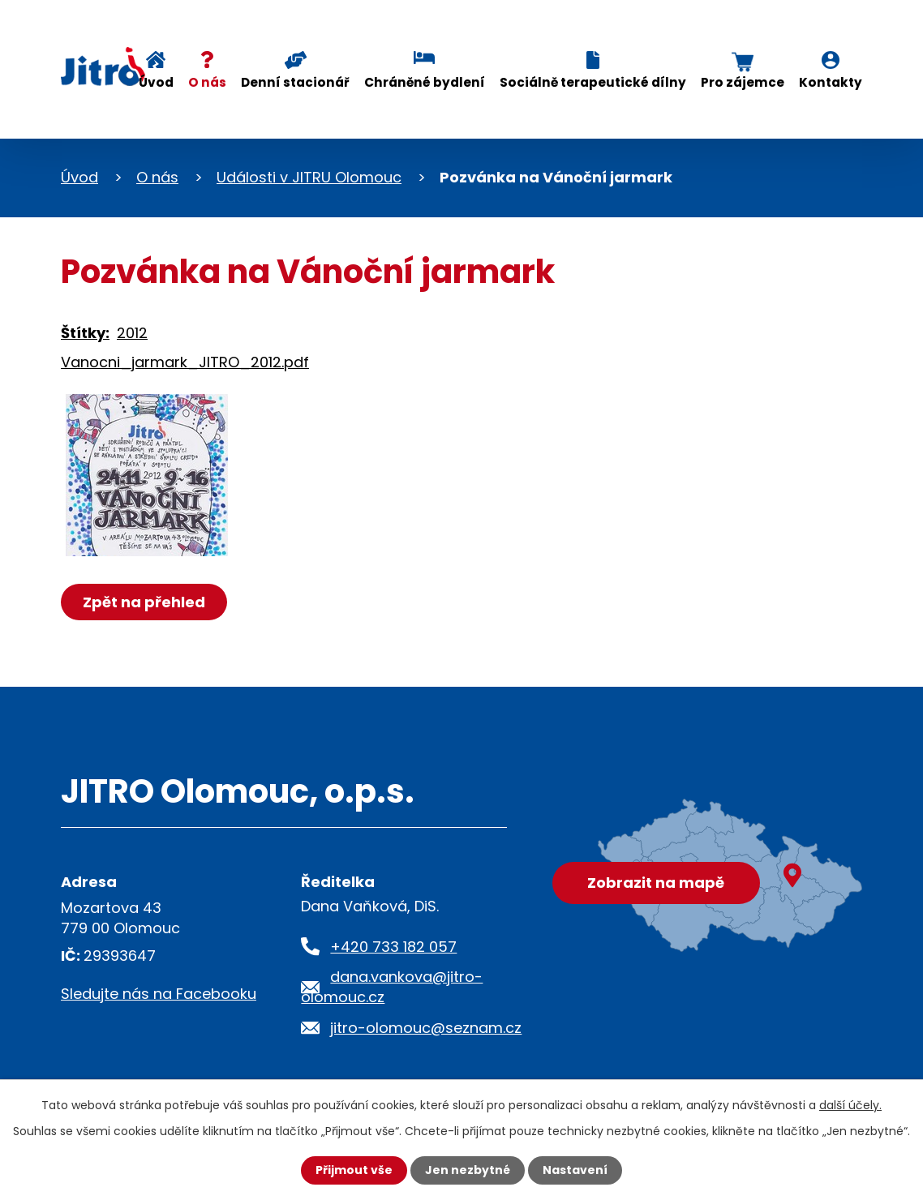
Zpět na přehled (144, 602)
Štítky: (85, 333)
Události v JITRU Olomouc (309, 177)
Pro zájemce (742, 82)
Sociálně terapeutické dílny (593, 82)
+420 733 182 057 (393, 946)
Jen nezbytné (467, 1170)
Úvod (156, 82)
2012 (132, 333)
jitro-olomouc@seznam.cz (426, 1028)
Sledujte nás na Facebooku (158, 994)
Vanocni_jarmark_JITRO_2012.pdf (185, 362)
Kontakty (830, 82)
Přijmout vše (354, 1170)
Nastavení (575, 1170)
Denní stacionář (295, 82)
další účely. (850, 1105)
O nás (207, 82)
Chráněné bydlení (424, 82)
